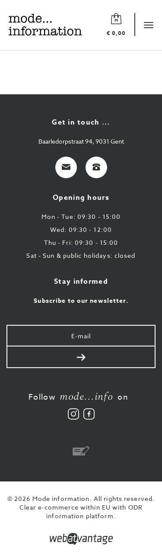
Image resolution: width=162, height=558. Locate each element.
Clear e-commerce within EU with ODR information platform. (81, 511)
